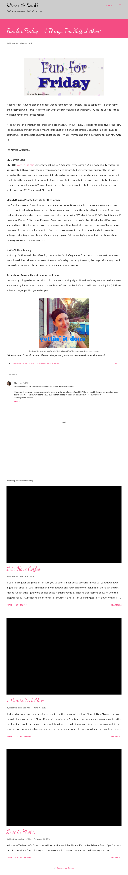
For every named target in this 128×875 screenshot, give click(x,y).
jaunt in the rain (25, 164)
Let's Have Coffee (23, 569)
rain (49, 364)
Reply (17, 401)
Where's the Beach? (22, 5)
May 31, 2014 (24, 383)
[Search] (109, 5)
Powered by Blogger (64, 868)
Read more (116, 605)
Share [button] (115, 364)
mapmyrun (41, 364)
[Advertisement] (64, 457)
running (56, 364)
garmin (31, 364)
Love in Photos (21, 831)
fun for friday (20, 364)
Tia (15, 383)
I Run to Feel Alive (25, 700)
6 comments (20, 605)
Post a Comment (22, 736)
